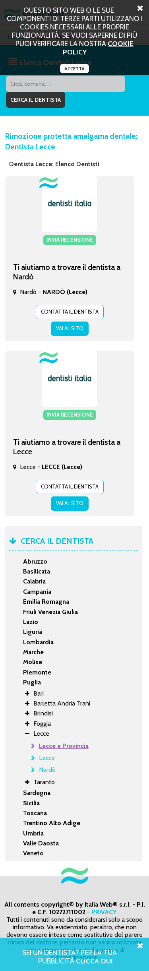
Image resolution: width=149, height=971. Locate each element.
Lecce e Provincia (64, 746)
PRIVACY (104, 912)
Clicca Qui (94, 961)
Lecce (47, 758)
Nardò (47, 769)
